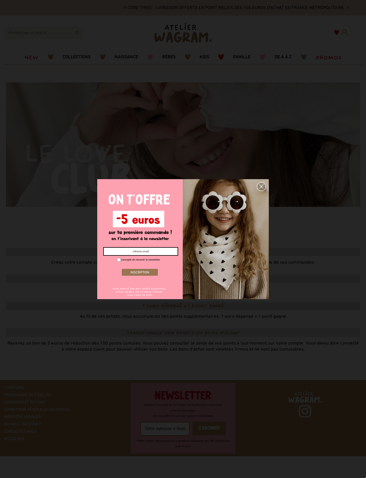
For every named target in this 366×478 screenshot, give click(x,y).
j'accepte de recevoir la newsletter (138, 260)
